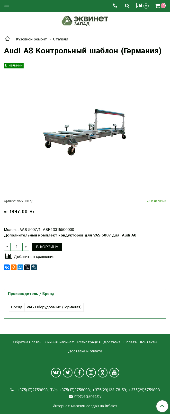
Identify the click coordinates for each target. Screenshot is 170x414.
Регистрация (88, 342)
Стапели (60, 39)
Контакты (148, 342)
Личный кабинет (59, 342)
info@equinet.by (87, 396)
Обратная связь (27, 342)
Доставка (111, 342)
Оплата (130, 342)
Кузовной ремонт (31, 39)
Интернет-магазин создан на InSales (85, 406)
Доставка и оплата (85, 351)
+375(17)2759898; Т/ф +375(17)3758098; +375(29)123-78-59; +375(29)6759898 (88, 390)
